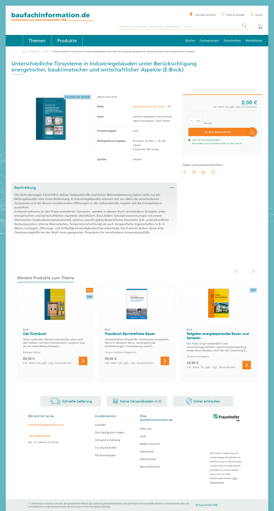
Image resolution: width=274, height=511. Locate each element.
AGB (143, 436)
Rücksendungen (105, 455)
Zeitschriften (232, 40)
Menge (208, 123)
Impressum (147, 451)
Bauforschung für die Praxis (149, 106)
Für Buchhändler (106, 447)
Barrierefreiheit (150, 466)
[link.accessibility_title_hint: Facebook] (184, 172)
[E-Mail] (213, 172)
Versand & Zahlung (107, 440)
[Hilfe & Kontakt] (233, 14)
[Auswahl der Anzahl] (195, 121)
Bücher (190, 40)
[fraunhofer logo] (226, 418)
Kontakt (100, 425)
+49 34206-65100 (39, 436)
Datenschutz (148, 459)
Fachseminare (209, 40)
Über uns (146, 428)
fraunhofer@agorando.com (46, 425)
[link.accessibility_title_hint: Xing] (194, 172)
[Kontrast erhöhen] (203, 14)
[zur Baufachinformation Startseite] (62, 17)
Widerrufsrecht (150, 444)
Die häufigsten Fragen (109, 432)
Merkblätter (254, 40)
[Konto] (256, 14)
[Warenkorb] (258, 26)
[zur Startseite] (24, 51)
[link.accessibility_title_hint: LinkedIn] (204, 172)
